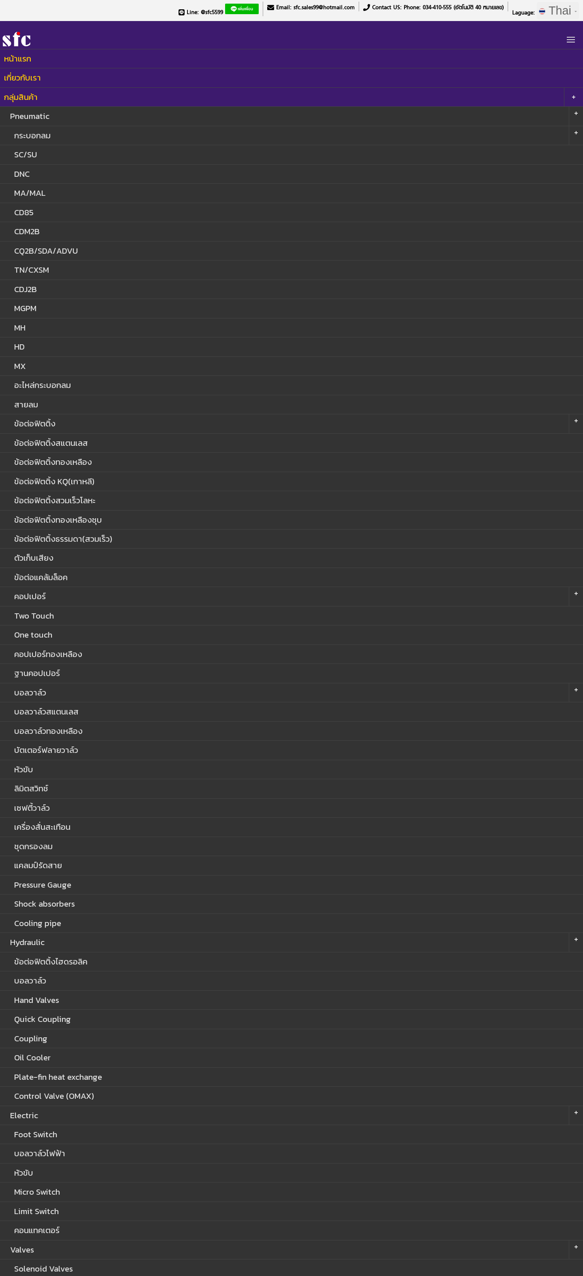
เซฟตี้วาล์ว (32, 807)
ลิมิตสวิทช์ (31, 788)
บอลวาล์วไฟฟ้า (39, 1153)
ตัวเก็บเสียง (33, 557)
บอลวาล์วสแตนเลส (46, 711)
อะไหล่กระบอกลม (42, 385)
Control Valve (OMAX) (54, 1095)
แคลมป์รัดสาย (38, 865)
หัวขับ (23, 769)
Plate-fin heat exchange (58, 1076)
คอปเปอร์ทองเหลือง (48, 654)
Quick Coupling (42, 1019)
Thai (558, 10)
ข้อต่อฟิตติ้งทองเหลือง (53, 462)
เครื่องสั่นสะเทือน (42, 826)
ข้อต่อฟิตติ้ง (34, 423)
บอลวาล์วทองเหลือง (48, 731)
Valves (22, 1249)
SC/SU (25, 154)
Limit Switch (36, 1211)
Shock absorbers (44, 903)
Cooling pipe (37, 923)
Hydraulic (27, 942)
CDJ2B (25, 289)
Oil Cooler (32, 1057)
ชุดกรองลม (33, 846)
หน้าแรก (17, 58)
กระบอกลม (32, 135)
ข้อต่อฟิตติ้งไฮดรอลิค (50, 961)
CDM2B (27, 231)
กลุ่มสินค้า (21, 97)
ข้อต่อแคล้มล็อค (41, 577)
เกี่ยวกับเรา (22, 77)
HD (19, 346)
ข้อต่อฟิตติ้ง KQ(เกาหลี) (54, 481)
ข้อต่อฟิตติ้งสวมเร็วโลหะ (55, 500)
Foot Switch (35, 1134)
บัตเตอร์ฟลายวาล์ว (46, 750)
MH (20, 327)
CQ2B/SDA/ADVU (46, 250)
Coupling (30, 1038)
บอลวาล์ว (30, 692)
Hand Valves (36, 1000)
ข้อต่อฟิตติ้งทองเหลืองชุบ (58, 519)
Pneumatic (29, 116)
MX (20, 366)
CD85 (24, 212)
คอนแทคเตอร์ (37, 1230)
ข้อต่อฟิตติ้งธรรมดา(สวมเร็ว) (63, 538)
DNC (22, 173)
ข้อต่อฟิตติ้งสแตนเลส (51, 443)
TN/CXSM (31, 269)
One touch (33, 634)
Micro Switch (37, 1191)
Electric (24, 1115)
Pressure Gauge (42, 884)
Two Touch (34, 615)
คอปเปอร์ (30, 596)
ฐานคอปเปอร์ (37, 673)
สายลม (26, 404)
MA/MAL (30, 193)
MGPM (25, 308)
